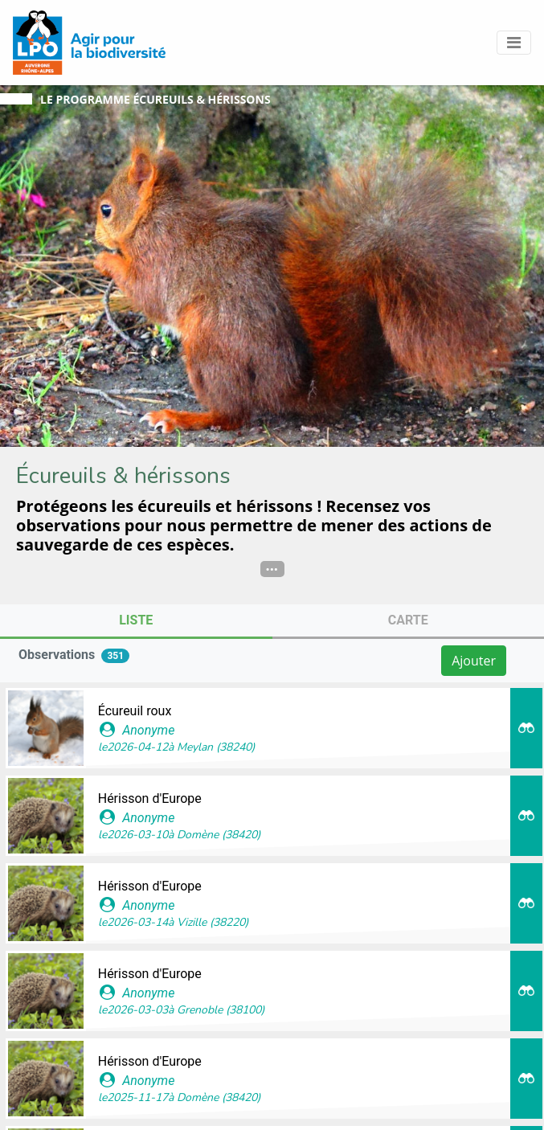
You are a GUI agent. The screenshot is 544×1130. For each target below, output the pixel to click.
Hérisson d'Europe (150, 798)
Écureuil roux (135, 711)
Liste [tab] (136, 620)
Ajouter (474, 660)
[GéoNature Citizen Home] (89, 42)
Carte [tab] (408, 620)
